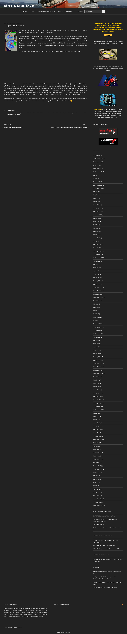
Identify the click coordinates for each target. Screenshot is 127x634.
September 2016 (98, 297)
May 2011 (96, 482)
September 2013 (98, 410)
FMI (94, 545)
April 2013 (96, 419)
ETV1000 (33, 113)
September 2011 (98, 469)
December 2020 (98, 185)
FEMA (95, 540)
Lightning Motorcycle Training (101, 559)
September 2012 (98, 439)
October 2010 (97, 502)
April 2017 (96, 274)
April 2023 (96, 165)
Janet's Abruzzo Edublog (100, 571)
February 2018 (97, 241)
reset (84, 113)
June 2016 (96, 307)
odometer (68, 113)
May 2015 (96, 347)
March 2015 (96, 353)
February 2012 (97, 452)
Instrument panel (52, 113)
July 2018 (96, 228)
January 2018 (97, 244)
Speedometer (11, 114)
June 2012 (96, 442)
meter (62, 113)
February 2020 (97, 208)
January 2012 (97, 456)
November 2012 (97, 433)
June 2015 (96, 343)
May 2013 (96, 416)
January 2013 (97, 429)
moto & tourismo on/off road (101, 582)
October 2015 (97, 330)
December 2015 (97, 327)
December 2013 (97, 400)
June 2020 (96, 195)
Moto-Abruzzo (19, 6)
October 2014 (97, 370)
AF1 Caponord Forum (61, 604)
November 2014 (97, 366)
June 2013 (96, 413)
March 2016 (96, 317)
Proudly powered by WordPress (12, 627)
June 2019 (96, 218)
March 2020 (96, 205)
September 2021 (98, 172)
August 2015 (96, 337)
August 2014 (96, 376)
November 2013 (97, 403)
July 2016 (96, 304)
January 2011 (97, 495)
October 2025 (97, 155)
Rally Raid (77, 113)
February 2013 (97, 426)
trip (18, 114)
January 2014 (97, 396)
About (32, 11)
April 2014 (96, 386)
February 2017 (97, 281)
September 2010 (98, 505)
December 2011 (97, 459)
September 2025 (98, 158)
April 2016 (96, 314)
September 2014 (98, 373)
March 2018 (96, 238)
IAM (94, 524)
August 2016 (96, 300)
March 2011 (96, 489)
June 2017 (96, 267)
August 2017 (96, 261)
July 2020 (96, 191)
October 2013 (97, 406)
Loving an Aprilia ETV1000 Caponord (103, 577)
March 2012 (96, 449)
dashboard (25, 113)
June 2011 (96, 479)
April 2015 (96, 350)
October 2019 (97, 215)
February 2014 (97, 393)
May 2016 (96, 310)
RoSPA (95, 528)
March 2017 (96, 277)
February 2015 (97, 357)
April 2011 (96, 485)
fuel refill (41, 113)
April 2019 (96, 225)
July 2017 (95, 264)
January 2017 (97, 284)
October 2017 (97, 254)
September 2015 (98, 334)
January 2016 (97, 324)
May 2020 (96, 198)
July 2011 (95, 476)
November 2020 (98, 188)
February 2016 (97, 320)
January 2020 (97, 211)
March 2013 (96, 423)
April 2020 (96, 201)
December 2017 (97, 248)
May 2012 (96, 446)
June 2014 (96, 380)
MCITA (95, 549)
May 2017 (96, 271)
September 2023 (98, 162)
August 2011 (96, 472)
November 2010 (98, 499)
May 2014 (96, 383)
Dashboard (11, 110)
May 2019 (96, 221)
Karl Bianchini (19, 23)
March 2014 (96, 390)
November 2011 (97, 462)
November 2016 (97, 291)
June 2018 (96, 231)
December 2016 (97, 287)
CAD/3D (80, 11)
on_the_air (96, 587)
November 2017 (97, 251)
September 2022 (98, 168)
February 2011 (97, 492)
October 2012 (97, 436)
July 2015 (96, 340)
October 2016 (97, 294)
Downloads (70, 11)
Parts (60, 11)
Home (25, 11)
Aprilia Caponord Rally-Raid (46, 11)
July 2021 (95, 175)
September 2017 (98, 258)
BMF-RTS (96, 516)
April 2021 (96, 178)
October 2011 (97, 466)
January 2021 (97, 182)
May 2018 (96, 234)
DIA (94, 519)
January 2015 (97, 360)
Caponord (16, 113)
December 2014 (97, 363)
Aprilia (9, 113)
